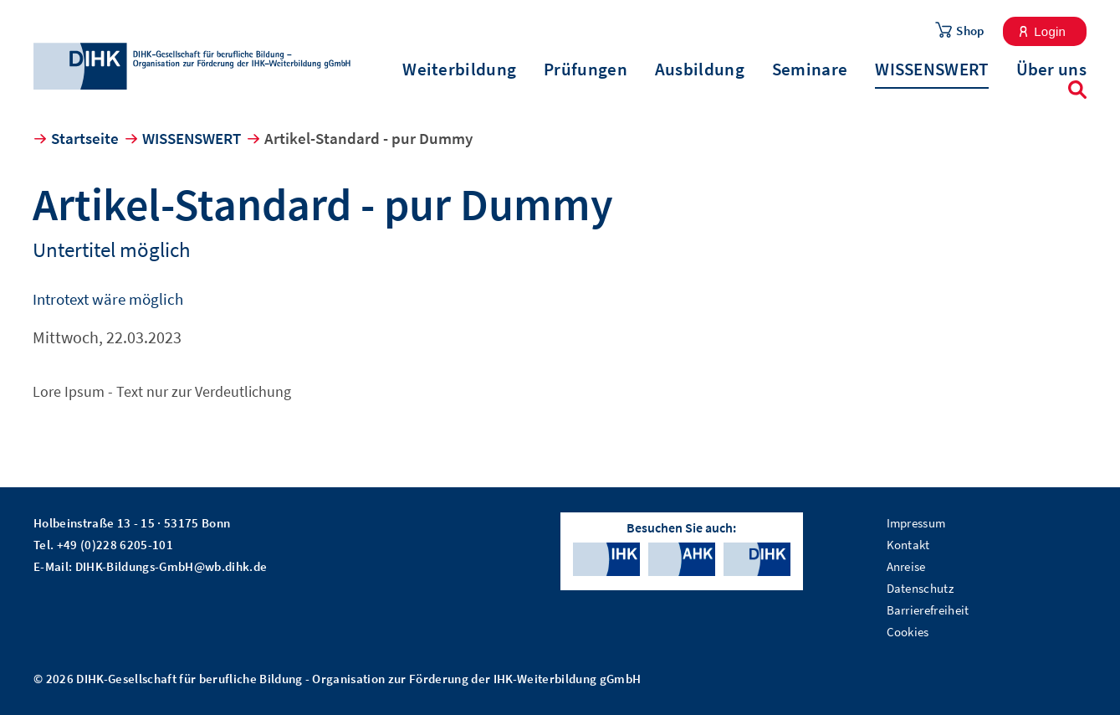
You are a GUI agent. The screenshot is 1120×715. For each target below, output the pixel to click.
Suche (1077, 89)
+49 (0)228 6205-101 (115, 545)
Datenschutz (920, 588)
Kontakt (908, 545)
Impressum (916, 523)
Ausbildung (699, 69)
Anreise (906, 566)
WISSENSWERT (931, 69)
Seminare (809, 69)
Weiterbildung (459, 69)
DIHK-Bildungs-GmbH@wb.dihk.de (171, 566)
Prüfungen (585, 69)
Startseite (85, 138)
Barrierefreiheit (928, 610)
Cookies (908, 632)
